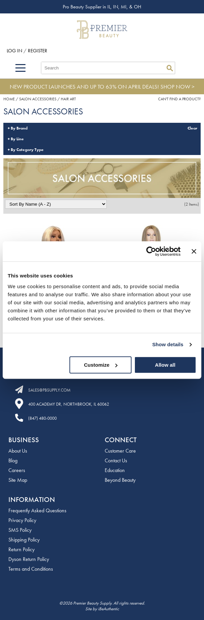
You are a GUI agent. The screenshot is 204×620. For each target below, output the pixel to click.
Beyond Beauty (120, 479)
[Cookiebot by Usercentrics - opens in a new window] (151, 251)
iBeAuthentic (108, 609)
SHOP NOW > (177, 86)
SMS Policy (20, 529)
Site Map (17, 479)
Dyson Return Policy (28, 559)
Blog (12, 460)
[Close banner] (194, 251)
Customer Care (120, 450)
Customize (100, 365)
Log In (15, 50)
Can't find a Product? (179, 99)
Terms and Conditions (30, 568)
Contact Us (116, 460)
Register (37, 50)
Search (169, 68)
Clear (192, 128)
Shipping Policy (24, 539)
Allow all (165, 365)
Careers (16, 470)
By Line (17, 139)
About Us (17, 450)
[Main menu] (20, 68)
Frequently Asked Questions (37, 510)
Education (115, 470)
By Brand (19, 128)
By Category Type (27, 150)
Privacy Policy (22, 520)
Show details (168, 344)
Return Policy (21, 549)
